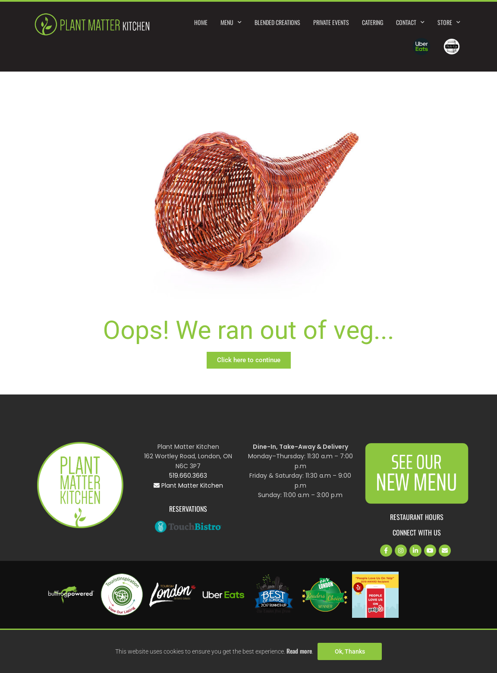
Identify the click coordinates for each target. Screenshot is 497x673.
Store (448, 22)
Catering (372, 22)
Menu (231, 22)
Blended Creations (277, 22)
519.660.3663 (188, 475)
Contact (410, 22)
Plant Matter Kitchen (188, 485)
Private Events (331, 22)
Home (201, 22)
